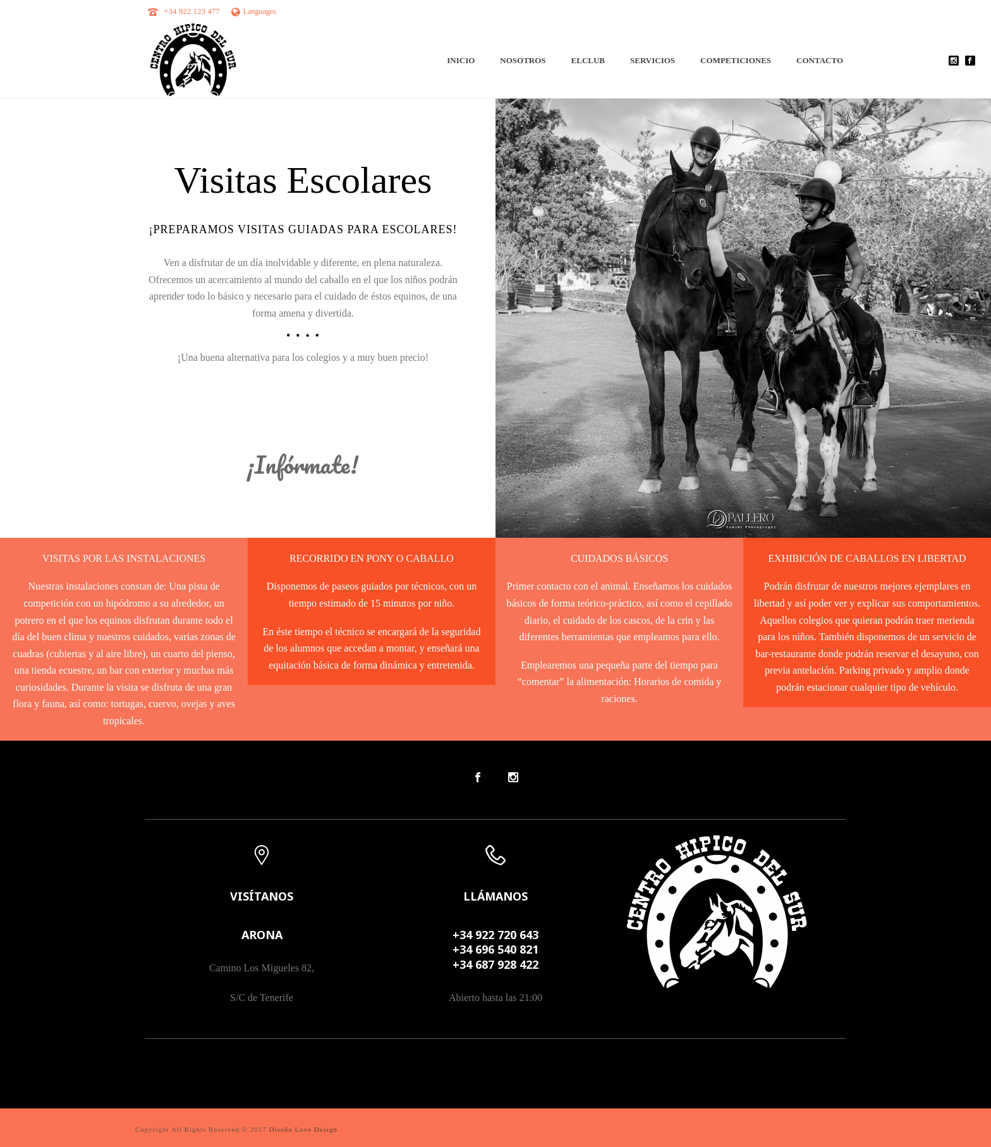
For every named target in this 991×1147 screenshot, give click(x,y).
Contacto (819, 60)
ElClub (588, 60)
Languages (253, 11)
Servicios (652, 60)
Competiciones (735, 60)
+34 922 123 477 (192, 11)
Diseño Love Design (303, 1129)
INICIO (461, 60)
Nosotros (522, 60)
